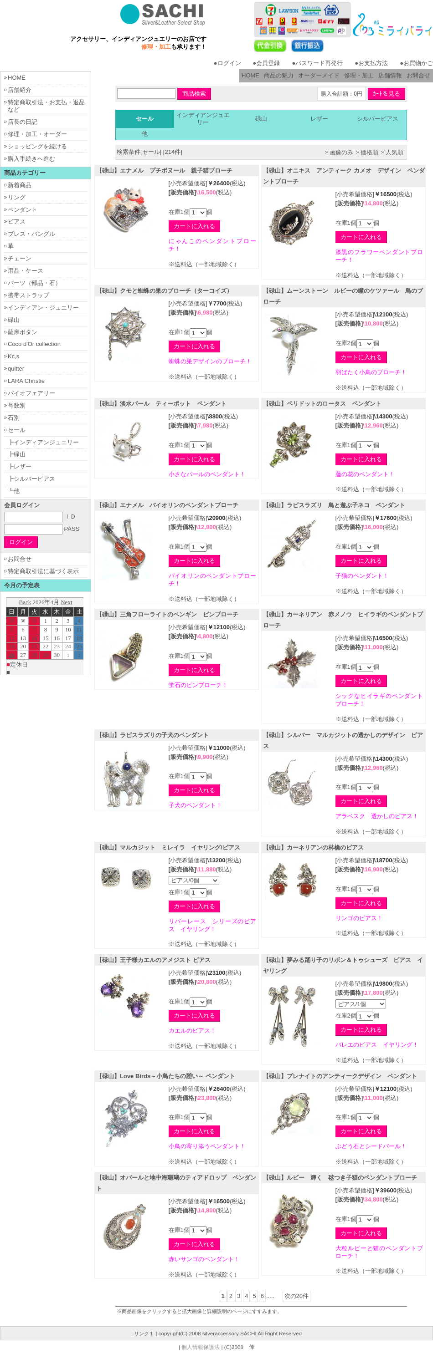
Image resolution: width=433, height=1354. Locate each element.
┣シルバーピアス (31, 478)
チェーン (19, 258)
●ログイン (227, 63)
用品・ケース (25, 270)
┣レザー (19, 466)
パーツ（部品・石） (34, 283)
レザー (319, 118)
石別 (14, 417)
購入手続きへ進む (31, 158)
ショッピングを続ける (37, 146)
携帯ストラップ (28, 295)
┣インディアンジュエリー (43, 442)
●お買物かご (416, 63)
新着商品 (19, 185)
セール (17, 430)
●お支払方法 (371, 63)
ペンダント (22, 209)
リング (17, 197)
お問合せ (418, 75)
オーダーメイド (319, 75)
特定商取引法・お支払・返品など (46, 106)
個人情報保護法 (200, 1347)
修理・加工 (359, 75)
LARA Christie (26, 380)
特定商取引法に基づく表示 (43, 571)
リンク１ (144, 1333)
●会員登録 (266, 63)
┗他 (14, 491)
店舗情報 (390, 75)
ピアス (17, 221)
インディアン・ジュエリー (43, 307)
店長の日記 (22, 121)
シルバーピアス (377, 118)
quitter (16, 368)
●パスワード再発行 (317, 63)
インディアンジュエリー (203, 119)
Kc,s (13, 356)
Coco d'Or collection (34, 344)
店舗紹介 (19, 90)
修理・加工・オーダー (37, 134)
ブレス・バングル (31, 233)
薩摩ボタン (22, 332)
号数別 (17, 405)
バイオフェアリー (31, 393)
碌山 (261, 118)
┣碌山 (17, 454)
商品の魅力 (279, 75)
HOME (250, 75)
